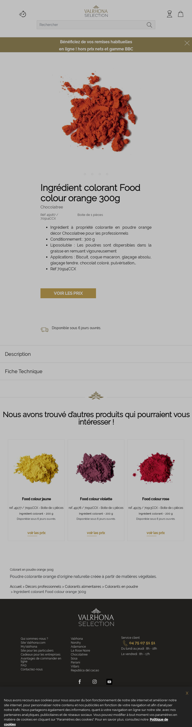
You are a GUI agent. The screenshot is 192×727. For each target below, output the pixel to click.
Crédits (139, 700)
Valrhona (77, 638)
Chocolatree (79, 654)
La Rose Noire (80, 650)
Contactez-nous (32, 669)
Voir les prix (68, 293)
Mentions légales (122, 700)
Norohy (76, 642)
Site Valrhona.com (33, 642)
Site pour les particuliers (37, 650)
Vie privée (102, 700)
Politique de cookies (81, 700)
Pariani (75, 662)
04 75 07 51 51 (138, 642)
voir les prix (36, 533)
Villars (75, 666)
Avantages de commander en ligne (41, 660)
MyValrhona (29, 646)
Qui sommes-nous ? (34, 638)
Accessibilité (154, 700)
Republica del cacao (85, 670)
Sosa (74, 658)
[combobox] (96, 24)
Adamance (78, 646)
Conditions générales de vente (49, 700)
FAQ (23, 665)
